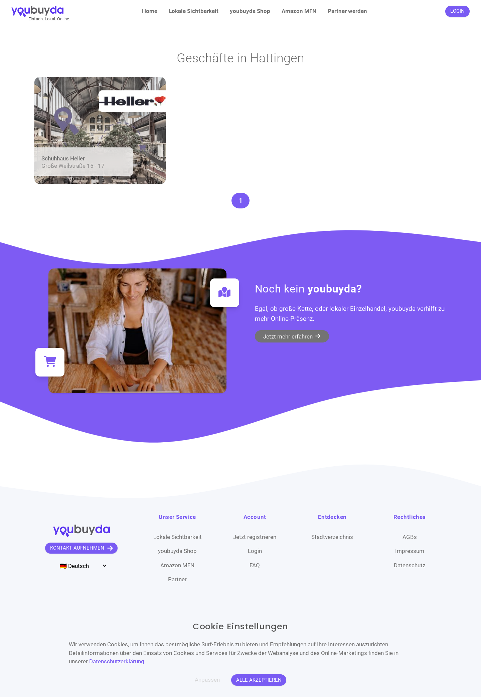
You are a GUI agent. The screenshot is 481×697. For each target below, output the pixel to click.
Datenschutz (409, 565)
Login (255, 551)
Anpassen (207, 679)
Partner (177, 579)
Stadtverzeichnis (332, 537)
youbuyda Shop (250, 11)
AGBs (410, 537)
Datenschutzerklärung (116, 661)
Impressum (409, 551)
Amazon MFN (299, 11)
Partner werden (347, 11)
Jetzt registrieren (254, 537)
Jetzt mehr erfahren (291, 336)
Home (149, 11)
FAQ (255, 565)
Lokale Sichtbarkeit (193, 11)
